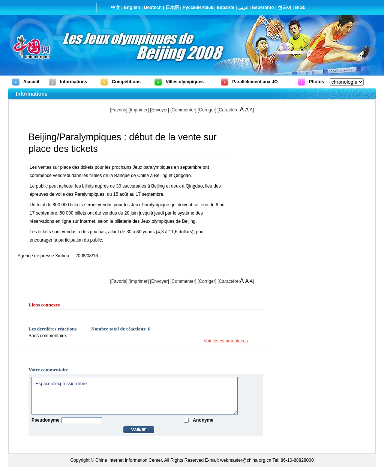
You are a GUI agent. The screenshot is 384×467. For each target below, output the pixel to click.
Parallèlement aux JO (255, 81)
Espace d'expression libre (135, 395)
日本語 (172, 7)
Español (225, 7)
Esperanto (263, 7)
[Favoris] (118, 110)
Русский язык (198, 7)
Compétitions (126, 81)
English (132, 7)
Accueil (31, 81)
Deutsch (153, 7)
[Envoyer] (159, 110)
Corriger (207, 110)
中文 (115, 7)
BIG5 (300, 7)
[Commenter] (183, 110)
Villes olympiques (185, 81)
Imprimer (138, 110)
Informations (73, 81)
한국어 (284, 7)
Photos (316, 81)
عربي (243, 7)
